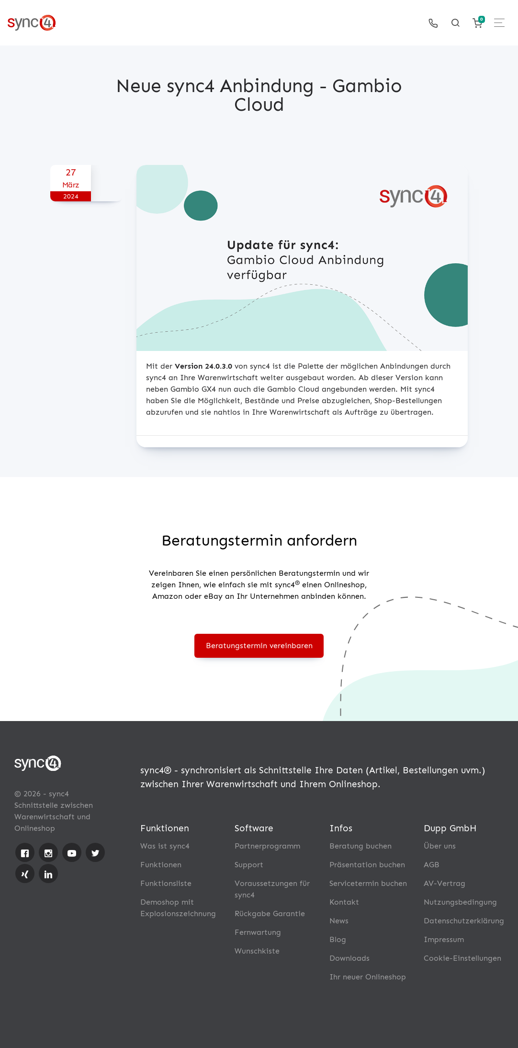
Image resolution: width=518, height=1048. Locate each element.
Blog (337, 939)
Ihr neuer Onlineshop (367, 976)
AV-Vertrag (444, 883)
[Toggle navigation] (499, 22)
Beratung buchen (360, 845)
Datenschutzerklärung (464, 920)
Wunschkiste (257, 950)
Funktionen (160, 864)
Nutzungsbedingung (460, 902)
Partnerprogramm (267, 845)
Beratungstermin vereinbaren (259, 645)
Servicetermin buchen (368, 883)
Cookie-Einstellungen (462, 958)
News (339, 920)
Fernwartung (258, 932)
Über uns (440, 845)
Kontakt (344, 902)
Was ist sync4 (165, 845)
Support (249, 864)
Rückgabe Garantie (270, 913)
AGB (431, 864)
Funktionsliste (165, 883)
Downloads (349, 958)
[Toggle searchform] (455, 23)
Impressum (444, 939)
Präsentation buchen (367, 864)
